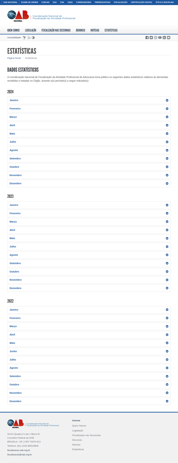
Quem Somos (13, 30)
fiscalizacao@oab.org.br (19, 454)
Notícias (95, 30)
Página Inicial (14, 58)
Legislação (30, 30)
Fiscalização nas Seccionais (56, 30)
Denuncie (80, 30)
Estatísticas (111, 30)
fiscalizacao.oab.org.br (18, 450)
